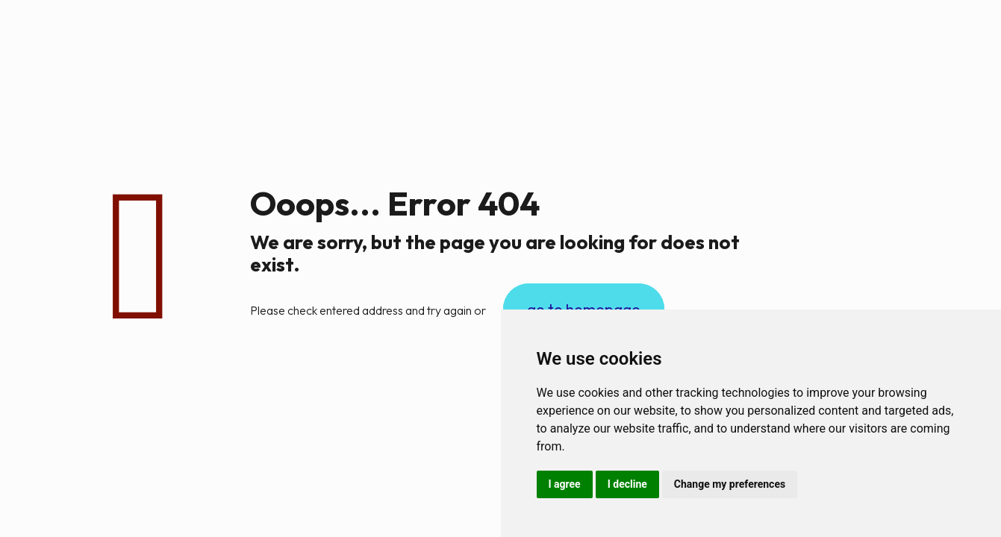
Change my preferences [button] (729, 484)
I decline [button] (627, 484)
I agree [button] (565, 484)
